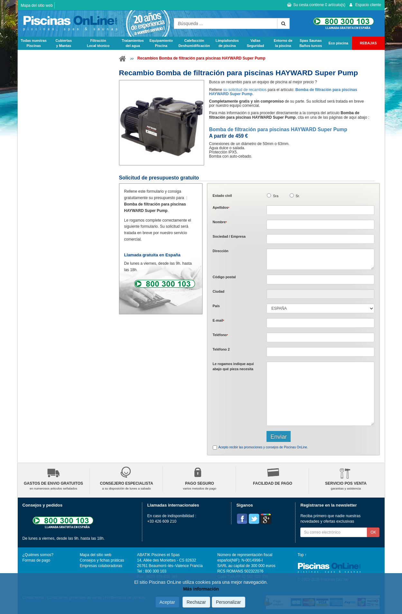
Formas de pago (36, 560)
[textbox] (320, 279)
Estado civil (222, 195)
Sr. (298, 196)
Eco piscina (338, 43)
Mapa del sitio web (37, 5)
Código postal (224, 277)
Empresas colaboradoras (101, 566)
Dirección (220, 251)
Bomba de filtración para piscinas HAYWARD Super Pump (278, 129)
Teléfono (220, 335)
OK (373, 532)
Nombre (219, 222)
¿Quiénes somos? (38, 555)
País (216, 306)
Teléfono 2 (220, 349)
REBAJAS (368, 43)
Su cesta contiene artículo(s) (316, 5)
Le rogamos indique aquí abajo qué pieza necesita (233, 366)
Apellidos (220, 207)
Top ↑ (302, 555)
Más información (201, 588)
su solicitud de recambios (245, 89)
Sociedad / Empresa (229, 236)
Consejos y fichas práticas (102, 560)
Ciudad (218, 291)
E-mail (218, 320)
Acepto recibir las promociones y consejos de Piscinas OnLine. (263, 447)
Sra (275, 196)
